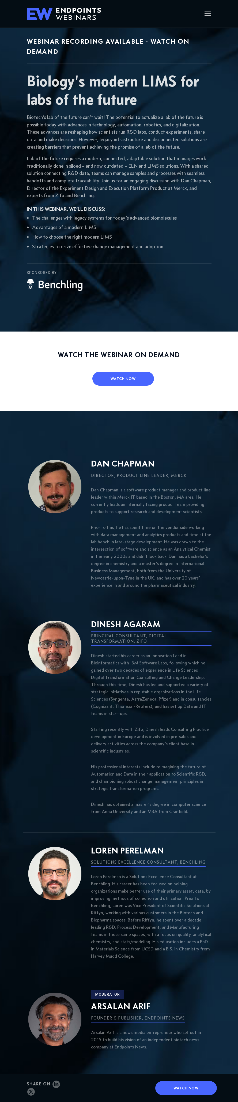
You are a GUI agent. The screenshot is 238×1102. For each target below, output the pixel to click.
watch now (123, 378)
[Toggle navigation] (208, 14)
